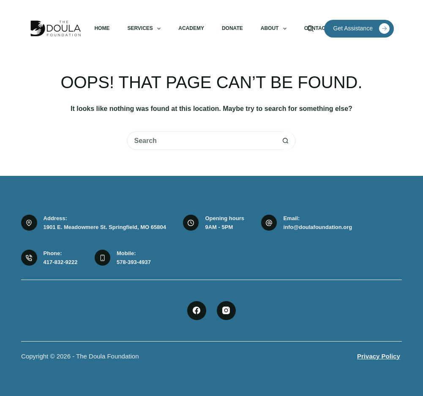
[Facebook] (196, 310)
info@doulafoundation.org (317, 227)
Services (145, 29)
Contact (316, 28)
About (275, 29)
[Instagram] (226, 310)
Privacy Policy (378, 356)
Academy (191, 28)
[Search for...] (202, 140)
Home (101, 28)
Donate (232, 28)
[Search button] (285, 140)
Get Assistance (361, 28)
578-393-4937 (134, 262)
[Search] (310, 28)
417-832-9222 (61, 262)
